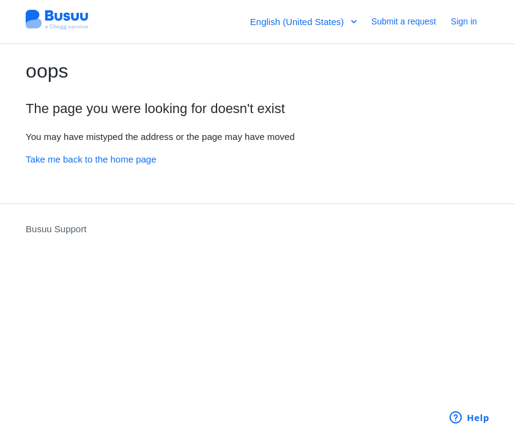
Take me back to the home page (91, 159)
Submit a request (403, 21)
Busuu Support (56, 229)
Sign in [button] (464, 21)
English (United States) (298, 21)
